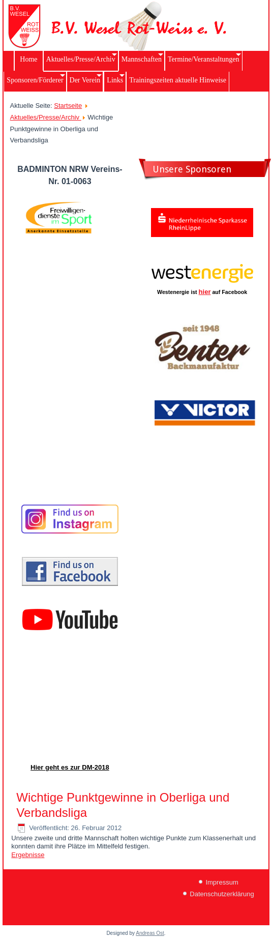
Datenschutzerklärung (222, 894)
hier (205, 292)
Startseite (68, 105)
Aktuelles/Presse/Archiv (45, 117)
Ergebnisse (27, 855)
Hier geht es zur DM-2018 (70, 767)
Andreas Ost (150, 933)
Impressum (221, 882)
